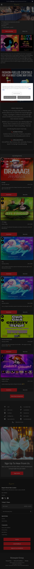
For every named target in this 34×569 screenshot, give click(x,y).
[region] (17, 92)
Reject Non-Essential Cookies (10, 97)
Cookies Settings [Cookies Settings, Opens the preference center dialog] (16, 93)
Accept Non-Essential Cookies (24, 97)
